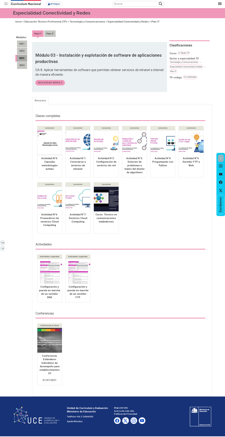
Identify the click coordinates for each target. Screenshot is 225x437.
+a (3, 242)
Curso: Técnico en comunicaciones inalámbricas (106, 218)
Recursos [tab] (40, 100)
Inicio (18, 21)
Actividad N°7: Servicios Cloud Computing (78, 218)
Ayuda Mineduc (75, 422)
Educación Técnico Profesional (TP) (45, 21)
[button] (221, 158)
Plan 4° (50, 33)
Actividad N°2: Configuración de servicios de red (106, 162)
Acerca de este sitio (124, 411)
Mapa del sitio (121, 408)
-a (3, 248)
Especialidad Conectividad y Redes (51, 13)
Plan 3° (155, 21)
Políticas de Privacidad (125, 414)
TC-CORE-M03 (190, 77)
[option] (221, 166)
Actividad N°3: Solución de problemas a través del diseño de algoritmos (135, 165)
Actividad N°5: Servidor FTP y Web (191, 162)
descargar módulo (50, 82)
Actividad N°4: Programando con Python (162, 162)
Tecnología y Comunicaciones (87, 21)
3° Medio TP (183, 53)
